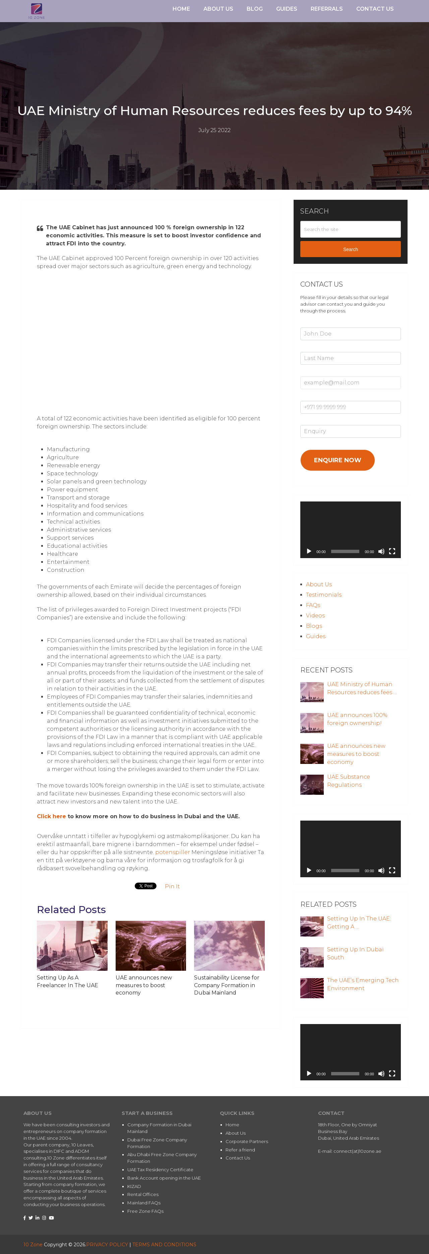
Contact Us (375, 9)
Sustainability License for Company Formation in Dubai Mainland (226, 985)
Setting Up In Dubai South (355, 953)
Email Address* (316, 372)
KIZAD (134, 1186)
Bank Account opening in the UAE (164, 1178)
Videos (315, 615)
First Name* (313, 323)
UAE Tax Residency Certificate (160, 1169)
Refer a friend (240, 1149)
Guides (286, 9)
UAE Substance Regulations (348, 781)
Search (350, 249)
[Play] (309, 551)
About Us (218, 9)
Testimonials (324, 595)
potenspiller (172, 852)
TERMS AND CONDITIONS (164, 1245)
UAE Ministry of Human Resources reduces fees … (362, 688)
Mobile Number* (318, 397)
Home (181, 9)
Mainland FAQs (144, 1202)
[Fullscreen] (392, 551)
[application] (350, 529)
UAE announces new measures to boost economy (144, 985)
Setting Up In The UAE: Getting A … (359, 922)
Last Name (312, 348)
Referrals (327, 9)
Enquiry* (309, 421)
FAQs (313, 605)
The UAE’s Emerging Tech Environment (363, 984)
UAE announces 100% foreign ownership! (357, 719)
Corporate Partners (247, 1141)
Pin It (172, 886)
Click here (51, 816)
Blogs (314, 626)
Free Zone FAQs (145, 1211)
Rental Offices (143, 1194)
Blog (255, 9)
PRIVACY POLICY (107, 1245)
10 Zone (33, 1245)
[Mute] (381, 551)
